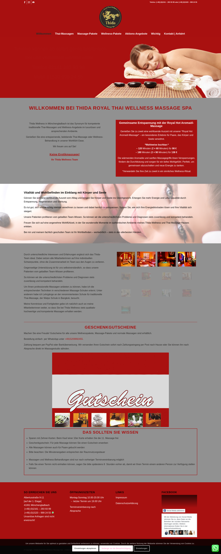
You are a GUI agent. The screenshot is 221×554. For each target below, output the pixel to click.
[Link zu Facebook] (25, 2)
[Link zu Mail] (33, 2)
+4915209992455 (74, 339)
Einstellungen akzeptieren (85, 548)
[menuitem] (43, 33)
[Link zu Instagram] (29, 2)
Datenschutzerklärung (127, 503)
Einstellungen (141, 548)
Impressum (121, 497)
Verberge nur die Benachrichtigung (116, 548)
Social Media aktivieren (174, 510)
